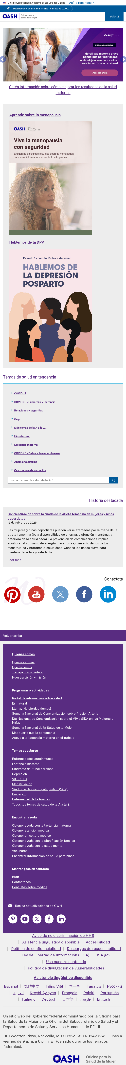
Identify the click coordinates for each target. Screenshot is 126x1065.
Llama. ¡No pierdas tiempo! (31, 708)
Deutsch (49, 999)
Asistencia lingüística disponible (51, 942)
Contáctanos (21, 882)
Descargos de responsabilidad (94, 948)
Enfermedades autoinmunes (32, 759)
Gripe (17, 419)
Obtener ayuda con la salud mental (37, 845)
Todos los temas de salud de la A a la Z (41, 804)
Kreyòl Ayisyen (43, 992)
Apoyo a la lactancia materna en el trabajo (43, 737)
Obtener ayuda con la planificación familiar (43, 840)
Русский (114, 986)
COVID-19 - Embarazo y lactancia (34, 402)
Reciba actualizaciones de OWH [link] (38, 906)
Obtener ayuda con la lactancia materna (41, 825)
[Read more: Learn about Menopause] (50, 234)
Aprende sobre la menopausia (35, 115)
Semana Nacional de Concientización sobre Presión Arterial (55, 713)
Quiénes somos (23, 654)
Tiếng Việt (54, 986)
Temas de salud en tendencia (29, 377)
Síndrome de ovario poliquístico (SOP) (40, 789)
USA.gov (102, 955)
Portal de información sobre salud (37, 698)
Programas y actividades (30, 690)
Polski (88, 992)
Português (109, 992)
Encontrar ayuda (24, 817)
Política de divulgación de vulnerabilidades (66, 968)
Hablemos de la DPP (26, 242)
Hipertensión (22, 436)
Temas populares (25, 750)
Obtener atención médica (30, 830)
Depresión (19, 774)
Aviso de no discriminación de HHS (63, 935)
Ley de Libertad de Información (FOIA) (55, 955)
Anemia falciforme (25, 461)
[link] (11, 905)
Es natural (19, 703)
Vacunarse (20, 851)
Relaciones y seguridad (28, 410)
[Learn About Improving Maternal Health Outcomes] (63, 54)
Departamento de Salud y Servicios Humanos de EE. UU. (41, 8)
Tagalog (94, 986)
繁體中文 (31, 986)
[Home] (19, 18)
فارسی (85, 999)
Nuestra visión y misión (29, 677)
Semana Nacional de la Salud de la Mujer (42, 727)
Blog (15, 877)
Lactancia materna (26, 444)
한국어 (75, 986)
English (103, 999)
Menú (114, 17)
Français (69, 992)
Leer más (14, 560)
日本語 (68, 999)
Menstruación (22, 784)
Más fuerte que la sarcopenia (33, 733)
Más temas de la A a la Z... (30, 427)
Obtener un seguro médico (31, 835)
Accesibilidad (98, 942)
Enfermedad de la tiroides (31, 799)
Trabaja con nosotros (27, 672)
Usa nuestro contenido (66, 961)
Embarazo (19, 794)
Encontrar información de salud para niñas (43, 856)
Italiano (29, 999)
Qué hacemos (22, 667)
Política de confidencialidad (36, 948)
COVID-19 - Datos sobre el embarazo (37, 453)
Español (11, 986)
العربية (18, 992)
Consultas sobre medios (29, 887)
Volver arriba (12, 635)
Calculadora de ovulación (30, 470)
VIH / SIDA (19, 779)
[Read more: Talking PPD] (50, 361)
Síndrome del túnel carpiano (33, 769)
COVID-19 (20, 393)
